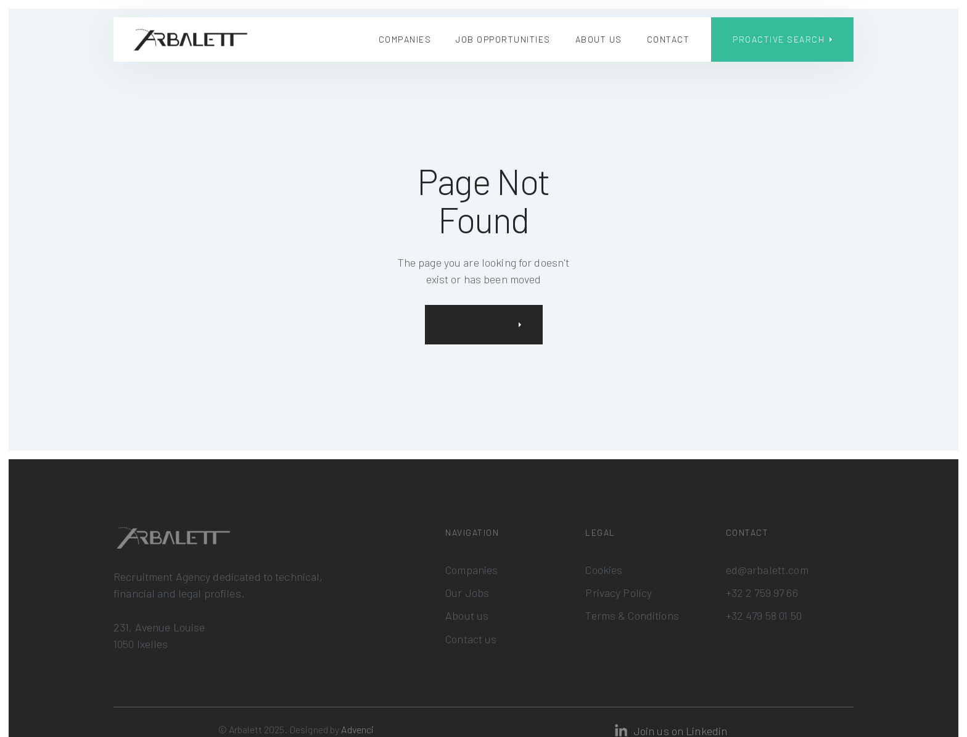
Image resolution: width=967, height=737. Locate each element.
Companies (405, 39)
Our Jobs (467, 592)
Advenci (357, 729)
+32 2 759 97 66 (762, 592)
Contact (668, 39)
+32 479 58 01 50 (764, 615)
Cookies (603, 570)
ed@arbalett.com (767, 570)
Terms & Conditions (631, 615)
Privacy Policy (618, 592)
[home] (191, 40)
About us (598, 39)
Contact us (470, 639)
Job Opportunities (503, 39)
